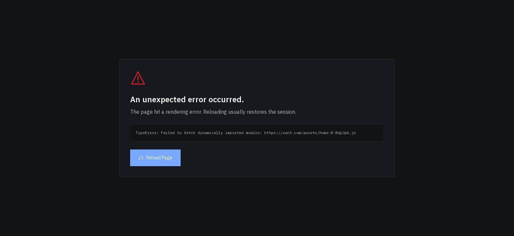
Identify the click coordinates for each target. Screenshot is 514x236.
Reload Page (155, 158)
